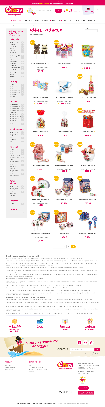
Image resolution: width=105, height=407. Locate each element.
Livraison (32, 372)
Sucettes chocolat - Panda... (40, 64)
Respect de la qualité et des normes (65, 327)
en (97, 12)
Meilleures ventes (10, 367)
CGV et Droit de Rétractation (38, 369)
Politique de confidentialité (23, 403)
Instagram (85, 342)
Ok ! (58, 11)
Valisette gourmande (40, 97)
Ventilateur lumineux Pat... (88, 233)
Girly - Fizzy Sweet (64, 64)
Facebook (79, 342)
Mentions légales (37, 403)
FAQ (30, 365)
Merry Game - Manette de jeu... (40, 200)
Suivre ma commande (36, 367)
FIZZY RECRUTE (86, 393)
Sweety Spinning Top (88, 64)
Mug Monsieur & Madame (64, 97)
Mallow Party (64, 233)
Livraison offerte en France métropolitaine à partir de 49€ (15, 328)
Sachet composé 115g (64, 131)
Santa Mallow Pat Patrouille (40, 233)
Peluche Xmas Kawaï (88, 165)
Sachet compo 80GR (40, 131)
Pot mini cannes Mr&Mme (64, 165)
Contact (83, 388)
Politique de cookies (50, 403)
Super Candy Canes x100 (40, 165)
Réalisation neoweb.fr (82, 403)
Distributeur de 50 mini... (64, 199)
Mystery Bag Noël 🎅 (88, 131)
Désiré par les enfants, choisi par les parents (90, 327)
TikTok (91, 342)
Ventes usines (9, 369)
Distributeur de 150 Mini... (88, 199)
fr (97, 10)
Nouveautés (8, 365)
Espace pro (89, 12)
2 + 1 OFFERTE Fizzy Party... (88, 97)
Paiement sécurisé (40, 327)
